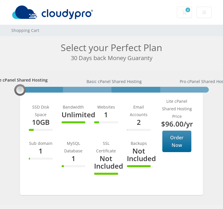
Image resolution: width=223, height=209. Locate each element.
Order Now (177, 141)
